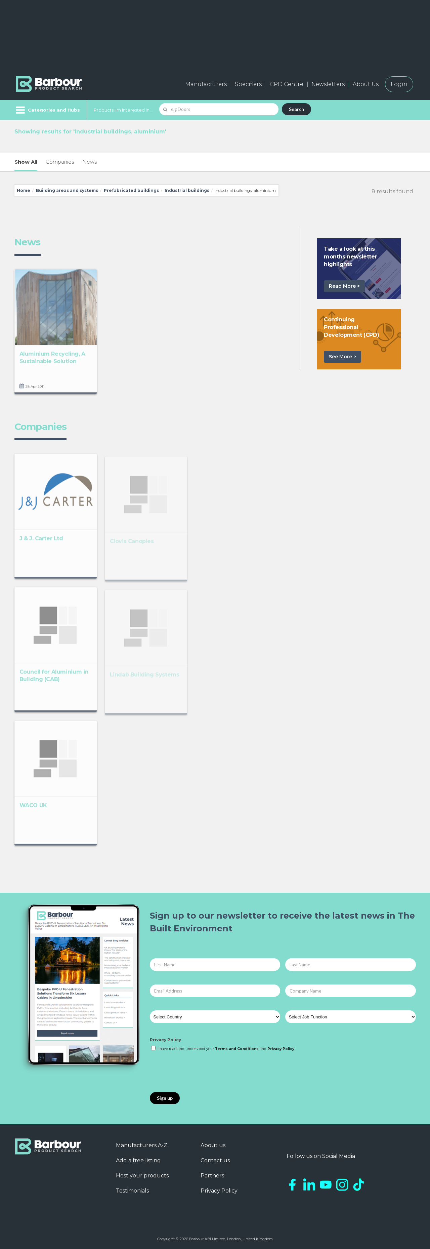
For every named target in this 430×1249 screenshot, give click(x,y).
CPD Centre (286, 84)
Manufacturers (206, 84)
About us (213, 1145)
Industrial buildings (187, 190)
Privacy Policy (165, 1039)
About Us (366, 84)
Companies (60, 162)
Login (399, 84)
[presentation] (201, 1072)
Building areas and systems (67, 190)
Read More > (344, 286)
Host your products (142, 1175)
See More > (342, 357)
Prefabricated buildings (131, 190)
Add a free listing (138, 1160)
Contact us (215, 1160)
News (89, 162)
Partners (212, 1175)
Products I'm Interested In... (123, 110)
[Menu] (47, 110)
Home (23, 190)
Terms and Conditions (237, 1049)
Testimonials (132, 1190)
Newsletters (328, 84)
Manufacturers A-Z (141, 1145)
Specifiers (248, 84)
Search (296, 109)
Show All (25, 162)
